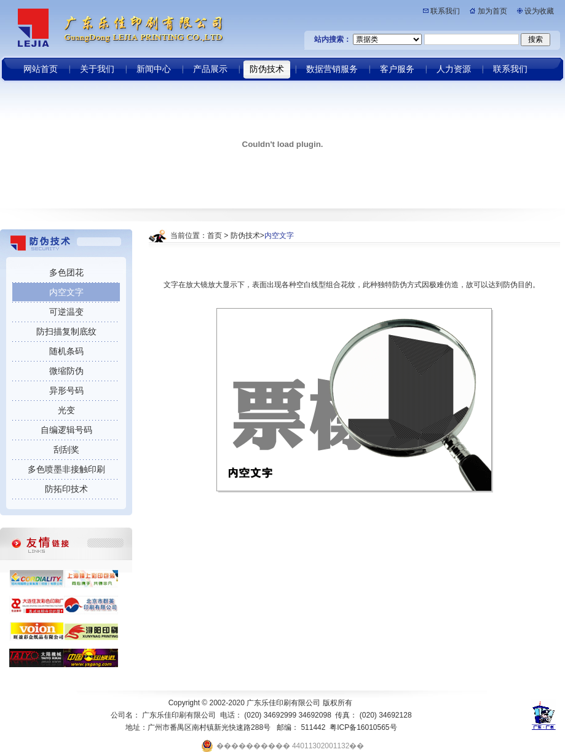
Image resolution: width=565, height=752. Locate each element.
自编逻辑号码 (66, 430)
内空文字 (66, 292)
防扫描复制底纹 (66, 331)
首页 (214, 235)
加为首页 (492, 11)
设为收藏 (539, 11)
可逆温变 (66, 312)
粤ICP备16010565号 (363, 727)
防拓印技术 (66, 489)
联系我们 (445, 11)
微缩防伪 (66, 371)
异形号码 (66, 390)
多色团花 (66, 272)
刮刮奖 (66, 449)
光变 (66, 410)
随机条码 (66, 351)
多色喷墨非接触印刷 (66, 469)
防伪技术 (245, 235)
